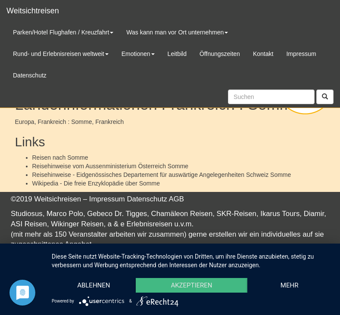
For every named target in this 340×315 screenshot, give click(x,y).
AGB (176, 199)
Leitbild (177, 53)
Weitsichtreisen (32, 10)
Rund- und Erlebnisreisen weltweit (61, 53)
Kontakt (263, 53)
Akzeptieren (191, 285)
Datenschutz (147, 199)
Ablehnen (93, 285)
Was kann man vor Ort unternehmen (177, 32)
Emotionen (138, 53)
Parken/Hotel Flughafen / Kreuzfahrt (63, 32)
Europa (24, 121)
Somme (77, 157)
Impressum (107, 199)
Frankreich (109, 121)
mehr (290, 285)
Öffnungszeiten (220, 53)
